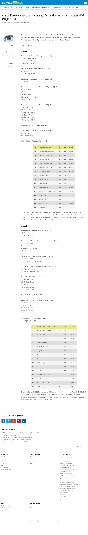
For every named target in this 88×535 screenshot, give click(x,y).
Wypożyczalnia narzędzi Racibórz (67, 486)
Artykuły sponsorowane (6, 510)
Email (34, 22)
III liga (2, 463)
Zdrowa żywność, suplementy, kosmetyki (69, 484)
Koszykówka (33, 461)
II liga (2, 461)
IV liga (2, 465)
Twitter (31, 508)
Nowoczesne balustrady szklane (66, 482)
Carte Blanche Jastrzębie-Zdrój (66, 475)
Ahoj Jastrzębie (55, 519)
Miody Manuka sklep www (65, 494)
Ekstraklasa (3, 457)
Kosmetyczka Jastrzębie (65, 471)
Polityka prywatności (5, 508)
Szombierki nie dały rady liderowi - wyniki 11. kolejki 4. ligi (16, 441)
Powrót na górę (82, 447)
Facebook (32, 505)
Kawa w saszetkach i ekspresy (66, 465)
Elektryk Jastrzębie (63, 492)
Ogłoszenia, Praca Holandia (66, 467)
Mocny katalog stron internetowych (67, 488)
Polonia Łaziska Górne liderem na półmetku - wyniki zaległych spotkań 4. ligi (21, 433)
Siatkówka (32, 457)
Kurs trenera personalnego (65, 461)
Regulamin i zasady (5, 505)
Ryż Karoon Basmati (64, 499)
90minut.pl (61, 459)
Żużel (31, 463)
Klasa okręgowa (4, 467)
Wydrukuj (29, 22)
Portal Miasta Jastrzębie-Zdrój (66, 490)
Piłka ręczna (33, 459)
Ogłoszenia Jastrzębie (64, 478)
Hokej (31, 465)
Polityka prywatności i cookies (44, 519)
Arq (25, 22)
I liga (2, 459)
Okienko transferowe (6, 469)
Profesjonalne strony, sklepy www (67, 457)
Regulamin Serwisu (33, 519)
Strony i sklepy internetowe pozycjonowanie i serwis (48, 521)
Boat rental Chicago (64, 496)
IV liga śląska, (9, 66)
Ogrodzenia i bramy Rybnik (65, 473)
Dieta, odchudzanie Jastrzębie (66, 469)
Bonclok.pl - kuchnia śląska (65, 463)
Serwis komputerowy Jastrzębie (66, 480)
